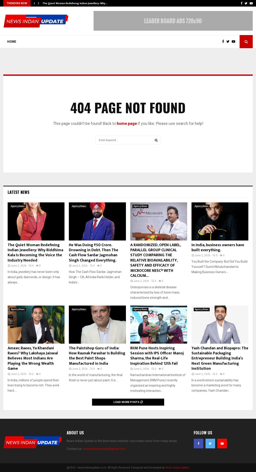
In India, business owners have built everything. (218, 247)
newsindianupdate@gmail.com (104, 449)
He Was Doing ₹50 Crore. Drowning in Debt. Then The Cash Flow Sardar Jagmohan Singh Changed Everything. (93, 253)
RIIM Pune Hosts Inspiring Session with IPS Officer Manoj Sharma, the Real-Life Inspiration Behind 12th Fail (157, 356)
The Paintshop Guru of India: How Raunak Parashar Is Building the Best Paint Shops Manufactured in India (97, 356)
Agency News (18, 206)
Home (11, 41)
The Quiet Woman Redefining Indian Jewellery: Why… (74, 3)
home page (127, 123)
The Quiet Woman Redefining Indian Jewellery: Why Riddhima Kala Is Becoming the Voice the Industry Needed (35, 253)
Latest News (18, 192)
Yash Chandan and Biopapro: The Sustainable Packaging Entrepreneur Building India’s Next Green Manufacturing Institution (220, 358)
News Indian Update (177, 467)
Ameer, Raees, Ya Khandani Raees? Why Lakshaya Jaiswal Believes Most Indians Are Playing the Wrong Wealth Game (33, 358)
